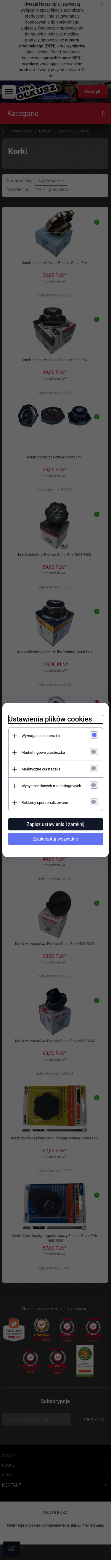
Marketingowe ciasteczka (43, 752)
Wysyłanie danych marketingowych (51, 786)
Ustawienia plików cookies (50, 719)
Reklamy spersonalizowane (45, 802)
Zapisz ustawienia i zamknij (55, 824)
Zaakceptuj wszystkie (55, 839)
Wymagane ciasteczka (41, 735)
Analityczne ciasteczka (41, 769)
